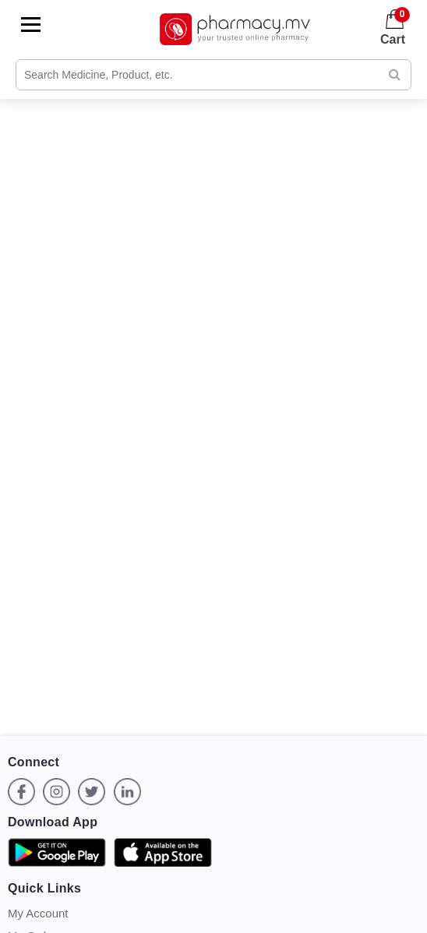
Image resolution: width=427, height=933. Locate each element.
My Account (38, 913)
